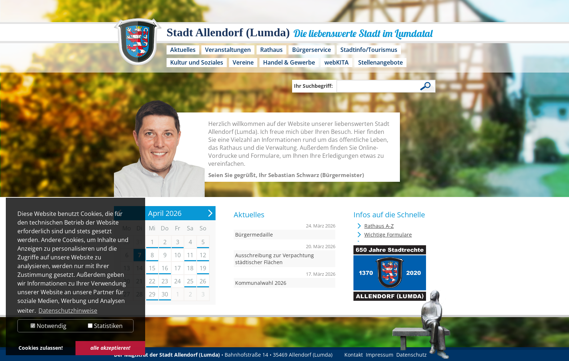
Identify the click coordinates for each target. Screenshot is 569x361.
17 (177, 268)
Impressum (379, 354)
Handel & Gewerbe (289, 62)
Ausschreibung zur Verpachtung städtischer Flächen (274, 259)
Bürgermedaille (254, 234)
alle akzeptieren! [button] (110, 347)
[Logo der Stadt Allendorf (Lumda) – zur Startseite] (138, 45)
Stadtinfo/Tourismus (368, 50)
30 (164, 294)
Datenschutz (411, 354)
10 (177, 255)
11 (190, 255)
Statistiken (105, 326)
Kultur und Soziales (196, 62)
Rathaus (271, 50)
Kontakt (353, 354)
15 (152, 268)
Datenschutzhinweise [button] (67, 311)
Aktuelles (183, 50)
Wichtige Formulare (388, 234)
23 (164, 281)
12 (203, 255)
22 (152, 281)
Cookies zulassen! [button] (41, 347)
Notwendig (48, 326)
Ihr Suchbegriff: (313, 85)
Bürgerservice (311, 50)
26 (203, 281)
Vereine (243, 62)
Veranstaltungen (228, 50)
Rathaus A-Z (379, 225)
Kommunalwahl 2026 (260, 282)
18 (190, 268)
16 (164, 268)
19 (203, 268)
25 (190, 281)
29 (152, 294)
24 (177, 281)
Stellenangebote (380, 62)
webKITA (336, 62)
